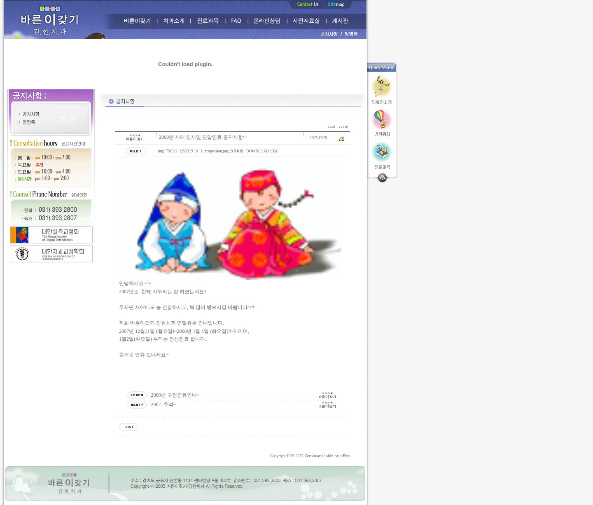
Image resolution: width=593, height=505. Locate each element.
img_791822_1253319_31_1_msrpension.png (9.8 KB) (200, 151)
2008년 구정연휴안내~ (175, 395)
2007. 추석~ (163, 404)
